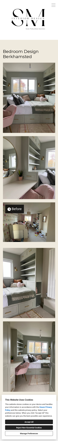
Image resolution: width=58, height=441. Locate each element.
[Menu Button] (53, 5)
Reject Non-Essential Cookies (29, 427)
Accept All (29, 422)
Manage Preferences (29, 433)
